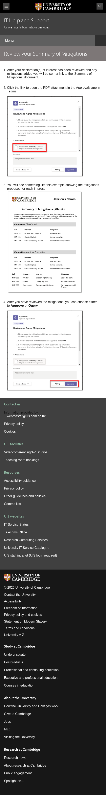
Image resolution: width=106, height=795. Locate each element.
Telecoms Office (15, 532)
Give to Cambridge (17, 714)
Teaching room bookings (21, 460)
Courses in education (19, 685)
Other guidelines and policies (24, 496)
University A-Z (14, 635)
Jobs (7, 721)
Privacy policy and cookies (23, 614)
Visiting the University (19, 737)
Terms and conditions (19, 628)
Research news (15, 757)
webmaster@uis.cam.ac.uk (26, 416)
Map (7, 729)
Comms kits (12, 504)
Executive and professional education (31, 677)
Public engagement (18, 773)
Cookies (10, 431)
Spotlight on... (14, 781)
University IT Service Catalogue (26, 547)
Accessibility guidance (20, 480)
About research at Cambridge (25, 765)
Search (100, 6)
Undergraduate (15, 654)
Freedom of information (20, 608)
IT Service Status (16, 524)
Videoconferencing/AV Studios (25, 452)
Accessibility (13, 601)
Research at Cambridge (22, 749)
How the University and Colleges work (31, 706)
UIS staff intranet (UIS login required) (30, 555)
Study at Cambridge (19, 646)
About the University (20, 697)
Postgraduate (13, 662)
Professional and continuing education (31, 670)
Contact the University (20, 594)
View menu (6, 6)
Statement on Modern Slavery (25, 621)
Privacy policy (14, 424)
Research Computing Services (26, 540)
